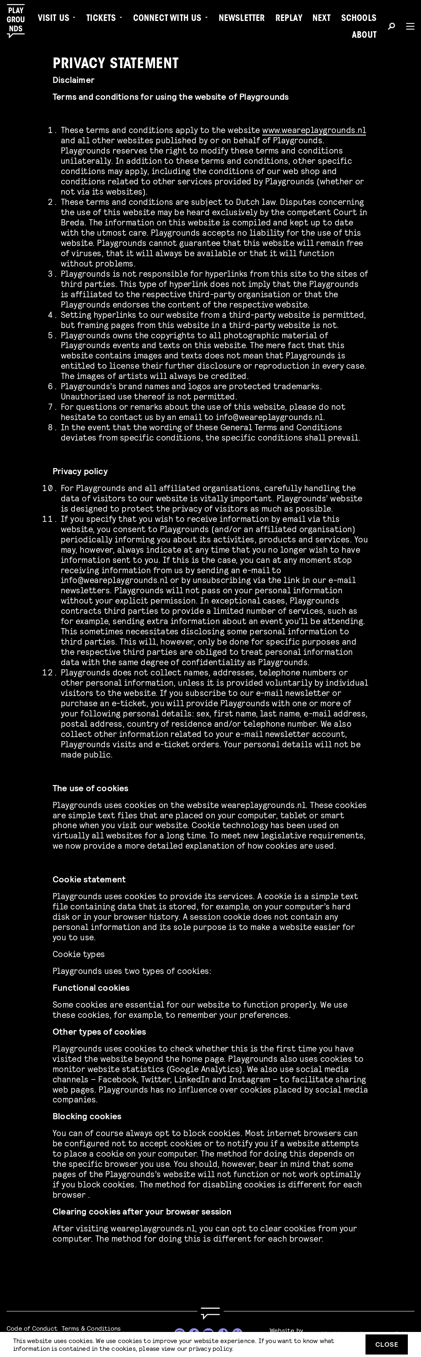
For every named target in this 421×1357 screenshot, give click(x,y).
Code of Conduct (32, 1328)
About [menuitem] (364, 36)
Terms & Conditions (91, 1328)
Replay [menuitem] (288, 19)
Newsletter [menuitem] (242, 19)
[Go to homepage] (210, 1313)
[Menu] (407, 26)
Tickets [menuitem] (101, 19)
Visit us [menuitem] (54, 19)
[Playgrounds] (20, 21)
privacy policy (210, 1348)
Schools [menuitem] (359, 19)
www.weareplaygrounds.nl (314, 129)
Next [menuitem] (321, 19)
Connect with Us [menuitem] (167, 19)
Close (386, 1344)
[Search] (391, 27)
